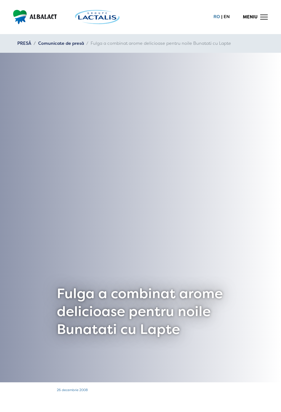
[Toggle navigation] (255, 17)
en (227, 17)
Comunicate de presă (61, 43)
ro (216, 17)
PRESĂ (24, 43)
